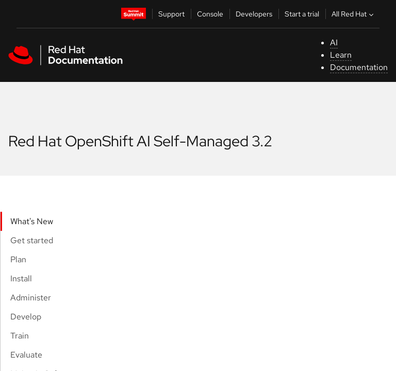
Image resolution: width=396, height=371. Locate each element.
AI (334, 42)
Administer (30, 297)
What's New (31, 221)
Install (21, 278)
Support (171, 14)
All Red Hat (354, 14)
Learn (341, 54)
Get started (31, 240)
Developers (254, 14)
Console (210, 14)
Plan (18, 259)
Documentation (359, 67)
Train (19, 335)
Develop (25, 316)
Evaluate (26, 354)
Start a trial (302, 14)
